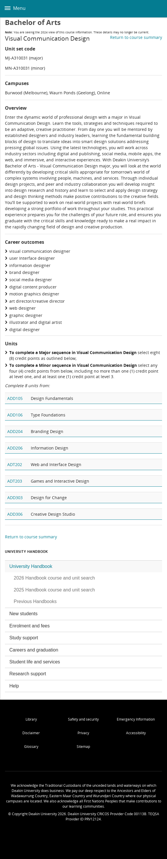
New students (23, 613)
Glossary (31, 746)
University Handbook (30, 566)
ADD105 (15, 398)
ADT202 (14, 464)
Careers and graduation (33, 649)
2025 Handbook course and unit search (54, 589)
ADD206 (15, 448)
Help (14, 685)
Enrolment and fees (29, 625)
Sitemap (83, 746)
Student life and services (34, 661)
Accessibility (136, 732)
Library (31, 719)
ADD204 (15, 431)
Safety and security (83, 719)
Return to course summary (136, 37)
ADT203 (14, 481)
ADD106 (15, 415)
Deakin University (156, 8)
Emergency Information (136, 719)
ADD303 (15, 497)
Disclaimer (31, 732)
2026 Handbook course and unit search (54, 577)
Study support (23, 637)
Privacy (83, 732)
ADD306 (15, 514)
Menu (15, 8)
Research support (27, 673)
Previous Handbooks (35, 601)
